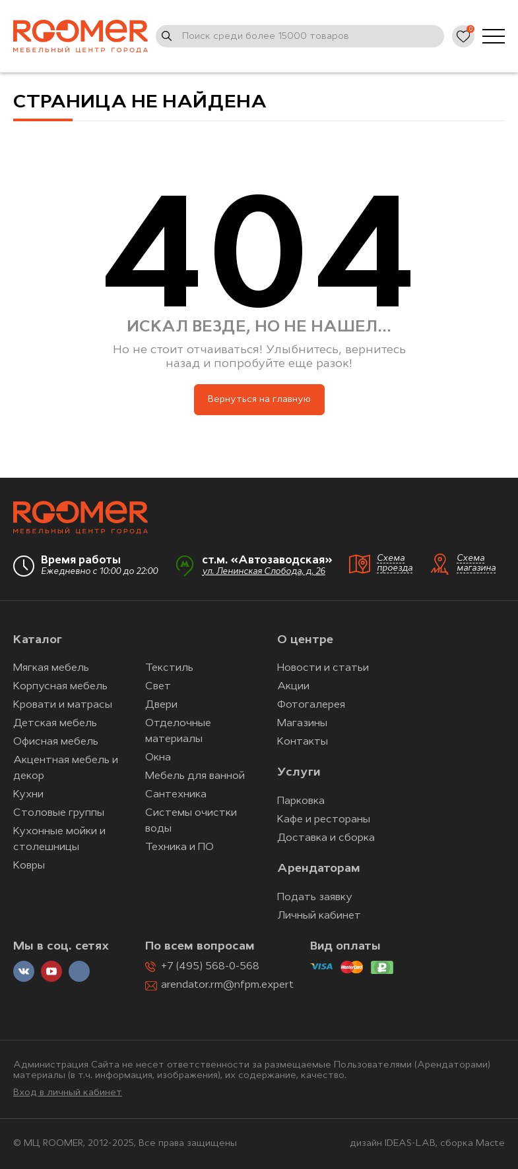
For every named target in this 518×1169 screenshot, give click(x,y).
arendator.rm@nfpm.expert (227, 985)
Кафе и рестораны (323, 819)
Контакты (302, 742)
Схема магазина (476, 563)
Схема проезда (394, 563)
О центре (305, 640)
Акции (293, 686)
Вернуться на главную (259, 400)
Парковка (301, 801)
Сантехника (176, 794)
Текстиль (169, 668)
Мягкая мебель (51, 668)
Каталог (37, 640)
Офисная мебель (55, 742)
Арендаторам (318, 869)
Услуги (298, 772)
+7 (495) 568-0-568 (210, 966)
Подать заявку (314, 897)
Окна (158, 758)
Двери (161, 705)
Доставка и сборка (326, 838)
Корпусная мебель (60, 686)
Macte (490, 1144)
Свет (158, 686)
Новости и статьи (323, 668)
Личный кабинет (319, 916)
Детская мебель (55, 723)
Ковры (29, 866)
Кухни (28, 794)
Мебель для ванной (195, 776)
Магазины (302, 723)
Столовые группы (58, 813)
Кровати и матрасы (62, 705)
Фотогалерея (311, 705)
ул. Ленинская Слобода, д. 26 (263, 571)
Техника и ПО (179, 847)
